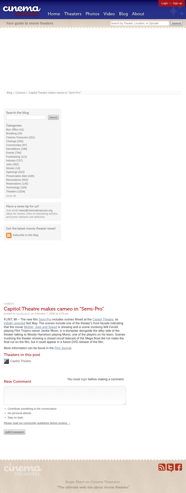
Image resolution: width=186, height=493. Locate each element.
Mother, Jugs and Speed (40, 327)
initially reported (14, 323)
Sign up (177, 3)
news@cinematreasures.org (35, 210)
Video (109, 13)
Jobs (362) (12, 164)
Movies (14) (13, 168)
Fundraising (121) (16, 156)
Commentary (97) (16, 145)
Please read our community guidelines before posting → (37, 426)
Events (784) (13, 152)
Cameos (20, 92)
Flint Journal (63, 348)
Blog (123, 13)
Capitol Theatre (102, 319)
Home (54, 13)
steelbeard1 (23, 313)
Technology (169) (16, 187)
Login (164, 3)
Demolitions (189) (16, 148)
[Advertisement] (93, 59)
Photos (93, 13)
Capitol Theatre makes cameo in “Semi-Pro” (55, 92)
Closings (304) (14, 141)
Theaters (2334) (15, 191)
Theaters (73, 13)
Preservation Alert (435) (20, 176)
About (138, 13)
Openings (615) (15, 172)
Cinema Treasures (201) (20, 137)
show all (11, 195)
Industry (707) (14, 160)
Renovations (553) (17, 179)
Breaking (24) (14, 133)
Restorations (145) (17, 183)
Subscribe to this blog (25, 235)
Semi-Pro (45, 319)
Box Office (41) (15, 129)
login (84, 379)
